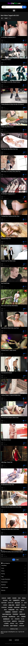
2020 (19, 598)
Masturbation (13, 582)
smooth (14, 621)
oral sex (24, 607)
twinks (23, 616)
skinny (22, 600)
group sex (10, 602)
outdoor (4, 616)
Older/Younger (13, 587)
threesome (11, 609)
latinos (6, 623)
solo (5, 609)
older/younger (6, 621)
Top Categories (6, 563)
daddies (5, 605)
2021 (17, 623)
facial (24, 598)
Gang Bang (13, 565)
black (22, 618)
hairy (9, 598)
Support (17, 640)
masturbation (6, 614)
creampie (17, 618)
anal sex (11, 605)
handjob (4, 598)
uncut (18, 605)
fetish (23, 605)
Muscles (13, 590)
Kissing (13, 573)
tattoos (6, 625)
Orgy (13, 576)
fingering (15, 614)
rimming (8, 612)
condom (21, 623)
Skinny (13, 571)
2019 (25, 602)
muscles (22, 614)
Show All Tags (14, 628)
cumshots (16, 600)
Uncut (13, 568)
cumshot (15, 612)
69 (22, 602)
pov (10, 600)
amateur (16, 607)
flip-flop (3, 602)
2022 (17, 609)
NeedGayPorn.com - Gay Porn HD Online (13, 643)
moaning (5, 600)
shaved (14, 598)
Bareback (13, 584)
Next (17, 559)
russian (12, 623)
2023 (12, 618)
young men (21, 621)
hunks (20, 611)
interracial (12, 616)
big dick (17, 603)
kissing (10, 607)
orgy (18, 616)
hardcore (21, 625)
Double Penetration (13, 579)
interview (3, 607)
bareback (6, 619)
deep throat (13, 625)
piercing (22, 609)
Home (10, 640)
